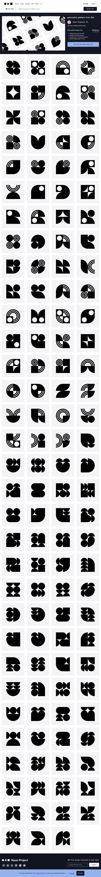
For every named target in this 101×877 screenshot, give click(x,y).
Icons (22, 4)
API (32, 4)
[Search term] (51, 9)
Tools (36, 4)
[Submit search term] (90, 9)
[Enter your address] (77, 861)
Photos (27, 4)
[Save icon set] (62, 19)
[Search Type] (10, 9)
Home (17, 4)
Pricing (85, 4)
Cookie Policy (40, 873)
